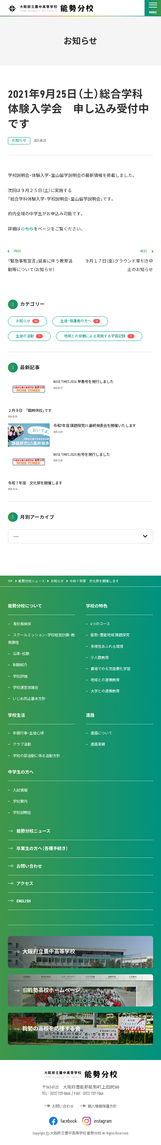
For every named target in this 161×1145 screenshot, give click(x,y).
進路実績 (98, 744)
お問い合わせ (29, 866)
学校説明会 (22, 812)
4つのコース (100, 623)
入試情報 (20, 790)
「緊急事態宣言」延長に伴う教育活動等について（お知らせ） (42, 260)
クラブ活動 (22, 744)
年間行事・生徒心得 (28, 733)
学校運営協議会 (25, 687)
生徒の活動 (29, 336)
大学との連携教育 (105, 691)
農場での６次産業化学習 (110, 668)
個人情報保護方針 (102, 1106)
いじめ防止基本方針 (29, 698)
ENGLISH (23, 901)
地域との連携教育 (105, 680)
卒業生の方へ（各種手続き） (42, 848)
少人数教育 (100, 657)
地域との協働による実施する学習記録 (99, 336)
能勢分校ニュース (33, 831)
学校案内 (20, 801)
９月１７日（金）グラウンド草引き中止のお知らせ (119, 260)
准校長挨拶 (22, 623)
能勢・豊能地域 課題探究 (110, 635)
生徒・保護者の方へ (80, 321)
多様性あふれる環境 (107, 646)
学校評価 (20, 676)
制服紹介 (20, 665)
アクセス (24, 883)
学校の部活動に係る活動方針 (36, 755)
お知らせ (19, 140)
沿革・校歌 (21, 653)
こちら (27, 229)
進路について (101, 733)
